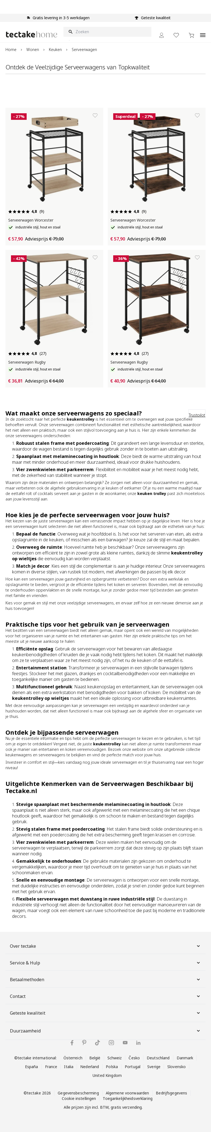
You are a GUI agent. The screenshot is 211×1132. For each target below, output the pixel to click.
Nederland (89, 1066)
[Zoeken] (107, 32)
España (31, 1066)
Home (10, 49)
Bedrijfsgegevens (171, 1093)
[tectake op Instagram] (111, 1042)
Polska (112, 1066)
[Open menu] (203, 32)
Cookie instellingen (79, 1098)
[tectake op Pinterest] (84, 1042)
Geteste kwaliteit (105, 1013)
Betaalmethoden (105, 980)
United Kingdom (107, 1075)
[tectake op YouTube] (125, 1042)
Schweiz (114, 1057)
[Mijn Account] (161, 35)
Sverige (153, 1066)
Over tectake (105, 946)
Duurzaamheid (105, 1031)
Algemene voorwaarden (127, 1093)
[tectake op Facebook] (72, 1042)
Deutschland (158, 1057)
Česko (134, 1057)
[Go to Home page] (31, 34)
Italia (68, 1066)
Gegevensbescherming (78, 1093)
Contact (105, 996)
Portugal (132, 1066)
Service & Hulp (105, 963)
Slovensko (176, 1066)
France (51, 1066)
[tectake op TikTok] (97, 1042)
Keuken (55, 49)
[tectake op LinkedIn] (138, 1043)
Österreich (72, 1057)
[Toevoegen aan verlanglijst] (95, 115)
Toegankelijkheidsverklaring (127, 1098)
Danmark (185, 1057)
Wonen (32, 49)
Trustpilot (197, 415)
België (95, 1057)
